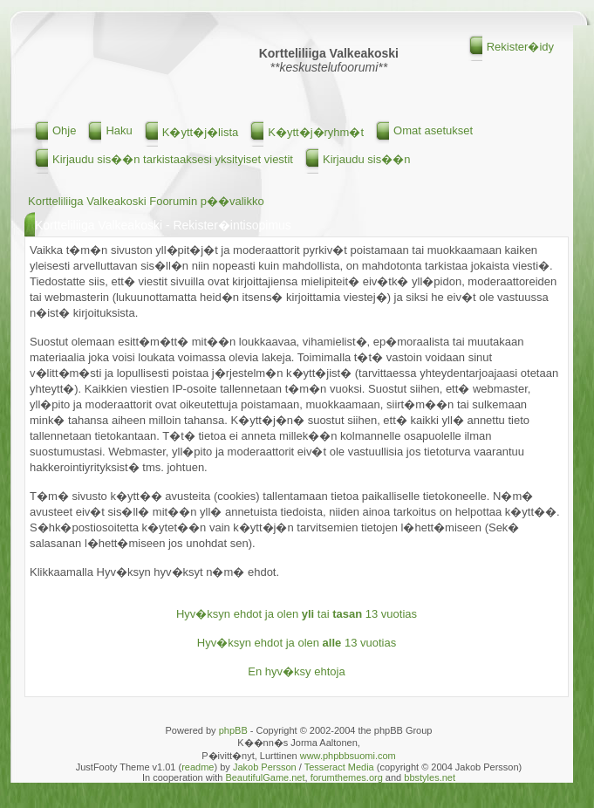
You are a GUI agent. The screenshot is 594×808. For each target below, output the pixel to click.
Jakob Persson (265, 767)
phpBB (233, 730)
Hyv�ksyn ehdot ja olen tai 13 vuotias (296, 613)
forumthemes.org (347, 777)
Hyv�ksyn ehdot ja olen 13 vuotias (296, 642)
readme (197, 767)
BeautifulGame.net (264, 777)
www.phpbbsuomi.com (348, 755)
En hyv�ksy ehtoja (296, 671)
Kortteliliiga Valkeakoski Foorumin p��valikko (146, 201)
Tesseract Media (339, 767)
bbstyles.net (429, 777)
